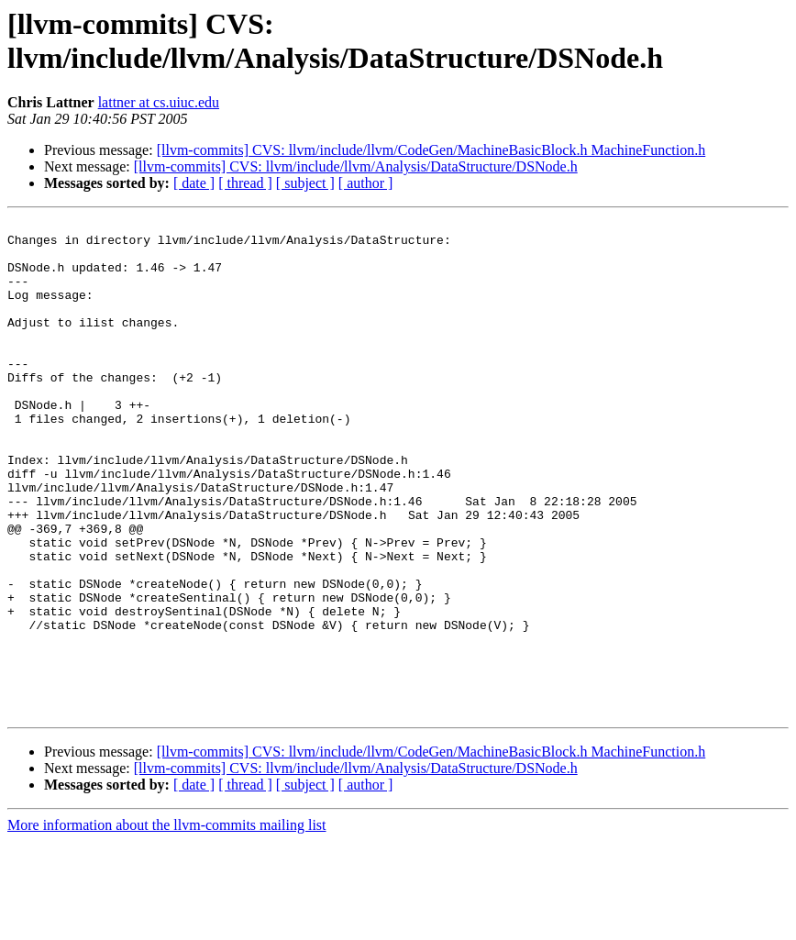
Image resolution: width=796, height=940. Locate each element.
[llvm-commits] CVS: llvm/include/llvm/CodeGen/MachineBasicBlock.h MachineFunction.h (431, 150)
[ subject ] (305, 183)
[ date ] (194, 183)
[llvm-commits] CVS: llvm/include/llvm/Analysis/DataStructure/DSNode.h (356, 166)
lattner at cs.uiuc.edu (158, 102)
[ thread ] (245, 183)
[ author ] (365, 183)
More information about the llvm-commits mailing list (166, 924)
